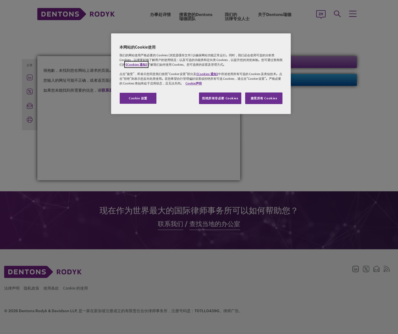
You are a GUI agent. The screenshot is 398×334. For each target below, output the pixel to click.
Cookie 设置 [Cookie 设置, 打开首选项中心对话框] (138, 98)
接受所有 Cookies (264, 98)
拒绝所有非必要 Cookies (220, 98)
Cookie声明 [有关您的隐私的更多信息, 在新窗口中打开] (193, 83)
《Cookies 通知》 (136, 64)
